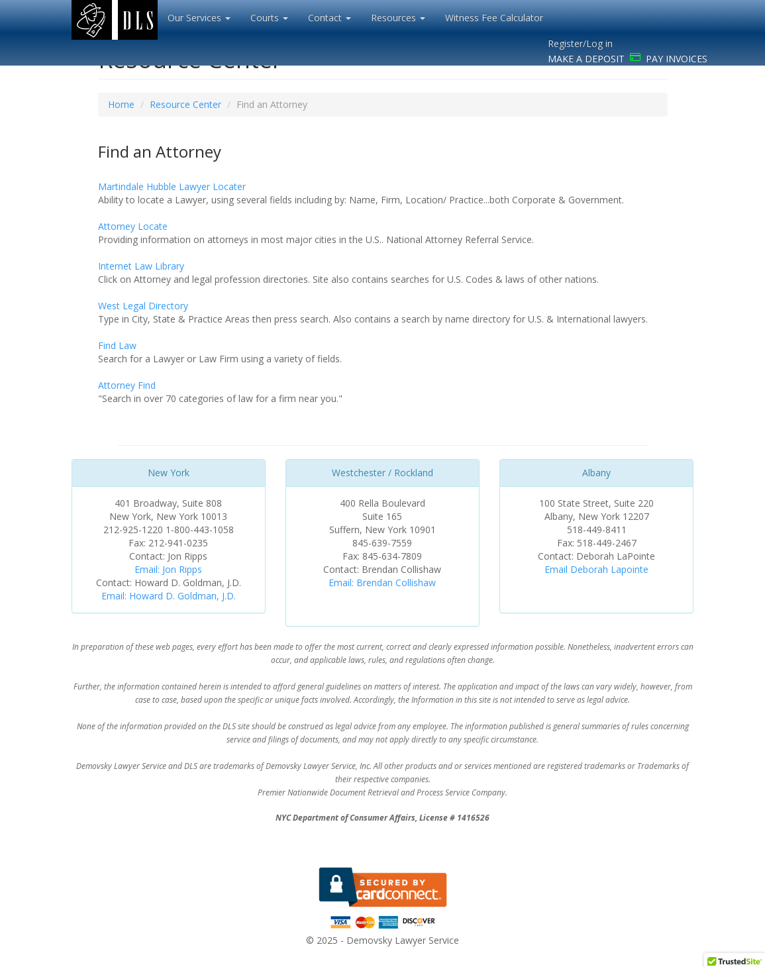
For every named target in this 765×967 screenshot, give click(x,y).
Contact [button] (329, 17)
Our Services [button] (199, 17)
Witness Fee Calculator (494, 17)
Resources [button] (398, 17)
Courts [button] (269, 17)
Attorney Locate (133, 226)
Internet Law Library (141, 266)
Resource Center (185, 104)
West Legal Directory (143, 305)
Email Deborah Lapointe (596, 569)
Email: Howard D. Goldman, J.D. (168, 595)
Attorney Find (127, 385)
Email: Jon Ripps (168, 569)
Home (121, 104)
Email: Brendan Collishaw (382, 582)
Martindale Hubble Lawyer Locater (172, 186)
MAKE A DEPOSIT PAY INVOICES (627, 58)
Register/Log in (580, 43)
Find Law (117, 345)
